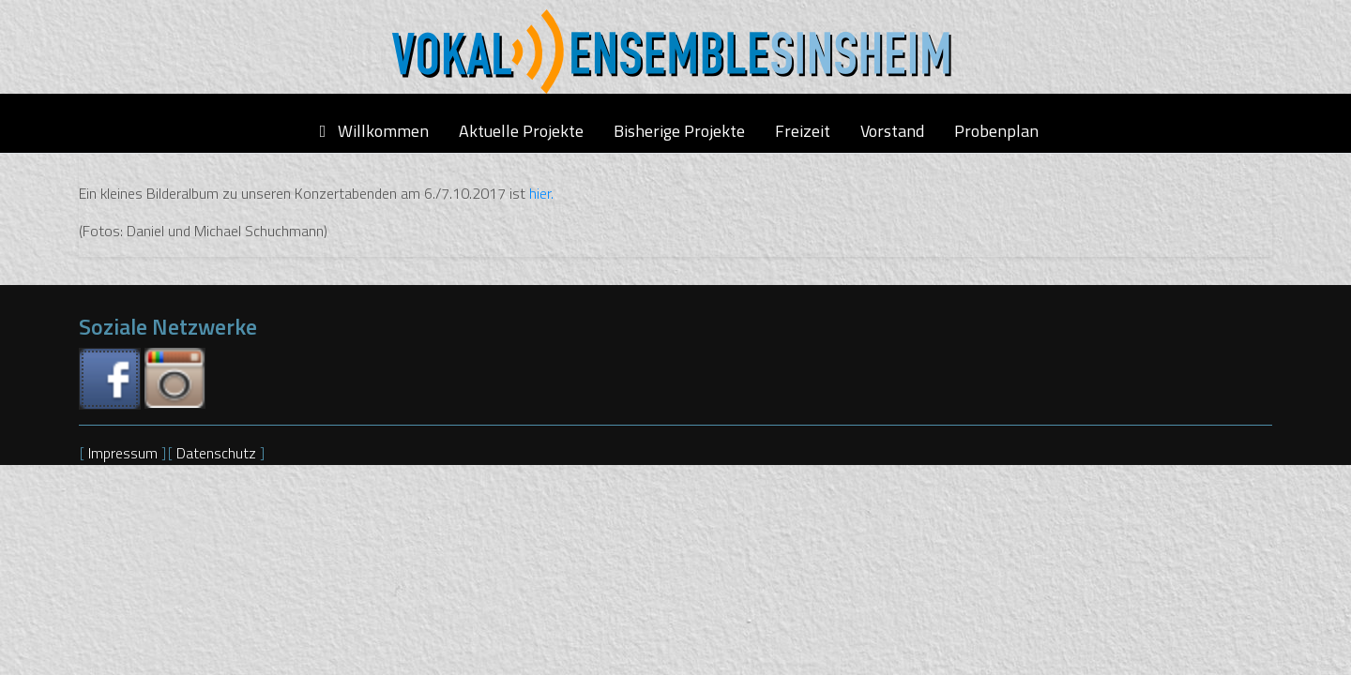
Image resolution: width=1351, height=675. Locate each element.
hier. (541, 193)
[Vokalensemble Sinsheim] (675, 51)
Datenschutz (218, 453)
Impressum (124, 453)
